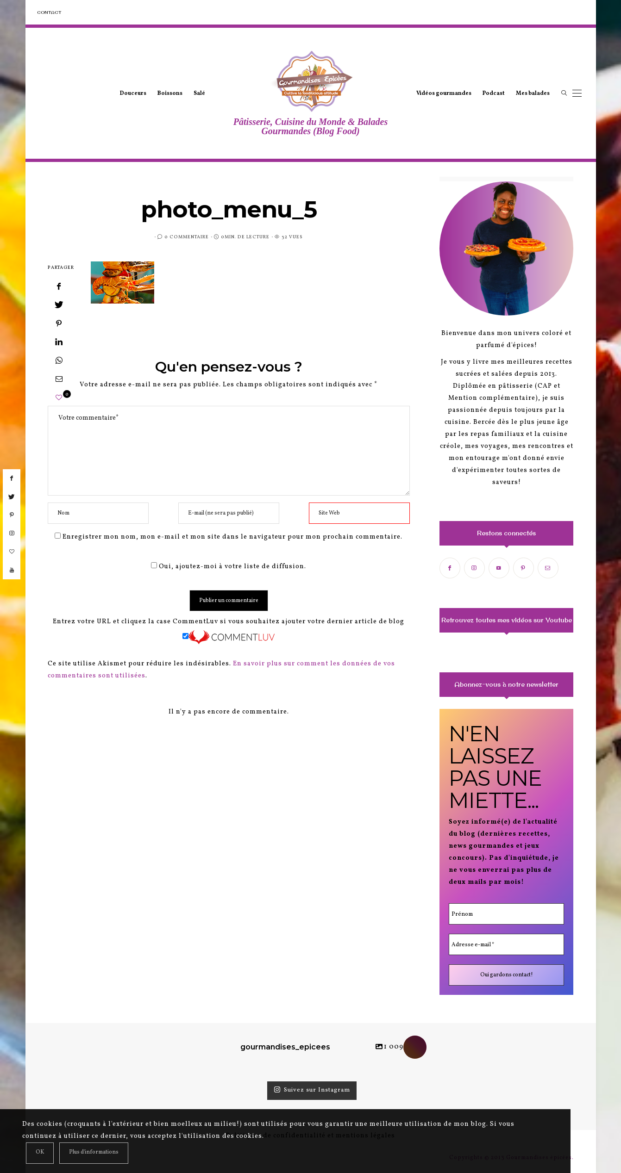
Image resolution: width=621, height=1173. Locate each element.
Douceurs (133, 93)
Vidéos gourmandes (443, 93)
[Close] (40, 1153)
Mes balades (533, 93)
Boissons (169, 93)
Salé (199, 93)
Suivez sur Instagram (312, 1090)
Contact (49, 12)
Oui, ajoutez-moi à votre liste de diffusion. (228, 566)
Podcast (494, 93)
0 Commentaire (186, 237)
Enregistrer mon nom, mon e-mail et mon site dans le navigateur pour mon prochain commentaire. (232, 537)
